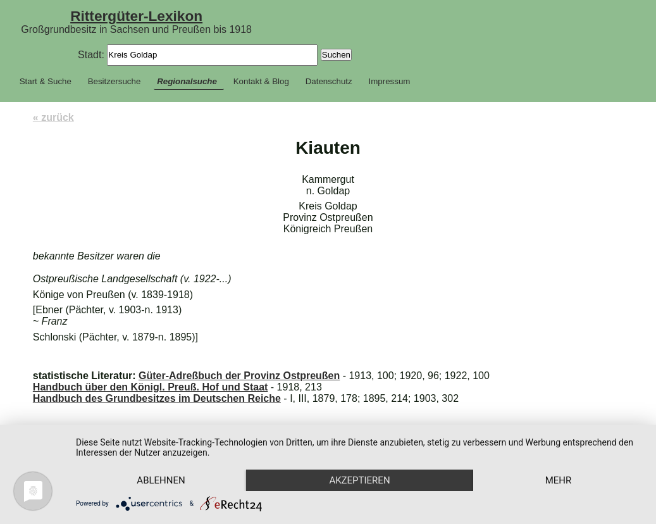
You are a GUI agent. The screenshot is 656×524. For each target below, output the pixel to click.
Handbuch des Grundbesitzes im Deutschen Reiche (157, 398)
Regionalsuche (187, 81)
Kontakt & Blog (261, 81)
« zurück (53, 117)
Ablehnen (161, 480)
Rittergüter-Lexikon (136, 16)
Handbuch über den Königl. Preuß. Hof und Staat (150, 387)
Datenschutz (329, 81)
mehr (558, 480)
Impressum (390, 81)
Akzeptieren (359, 480)
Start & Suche (45, 81)
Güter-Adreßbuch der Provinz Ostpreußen (239, 375)
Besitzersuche (114, 81)
